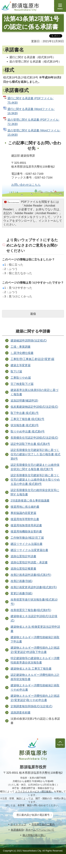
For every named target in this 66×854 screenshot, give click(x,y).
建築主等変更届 (21, 365)
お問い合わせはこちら (26, 184)
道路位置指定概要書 (23, 568)
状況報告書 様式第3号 (25, 425)
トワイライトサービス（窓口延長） (34, 791)
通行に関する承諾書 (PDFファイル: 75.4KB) (30, 100)
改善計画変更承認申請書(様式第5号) (34, 587)
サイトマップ (18, 824)
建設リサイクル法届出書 (26, 543)
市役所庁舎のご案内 (43, 824)
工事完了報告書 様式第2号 (27, 419)
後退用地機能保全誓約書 (26, 531)
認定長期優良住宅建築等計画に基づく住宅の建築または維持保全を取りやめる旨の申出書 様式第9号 (35, 479)
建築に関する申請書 (33, 331)
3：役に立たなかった (17, 273)
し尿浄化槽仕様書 (22, 353)
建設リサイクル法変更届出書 (29, 550)
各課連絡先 (17, 829)
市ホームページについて (40, 829)
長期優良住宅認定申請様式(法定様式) (34, 437)
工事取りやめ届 (21, 377)
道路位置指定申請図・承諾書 (29, 562)
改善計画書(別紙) (21, 581)
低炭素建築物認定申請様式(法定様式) (34, 406)
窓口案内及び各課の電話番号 (33, 814)
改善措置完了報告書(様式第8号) (31, 610)
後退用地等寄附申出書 (25, 519)
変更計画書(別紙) (21, 593)
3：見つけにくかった (17, 296)
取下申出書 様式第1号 (25, 413)
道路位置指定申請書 (23, 556)
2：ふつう (10, 269)
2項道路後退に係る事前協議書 (30, 500)
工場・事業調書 (21, 346)
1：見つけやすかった (17, 287)
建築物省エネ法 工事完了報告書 (31, 668)
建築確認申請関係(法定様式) (29, 340)
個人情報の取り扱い (34, 835)
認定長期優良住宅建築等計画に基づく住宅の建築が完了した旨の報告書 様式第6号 (35, 454)
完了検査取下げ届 (22, 383)
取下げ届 (16, 371)
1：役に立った (13, 264)
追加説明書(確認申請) (24, 400)
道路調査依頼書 (21, 712)
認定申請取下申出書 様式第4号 (30, 443)
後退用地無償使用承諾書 (26, 525)
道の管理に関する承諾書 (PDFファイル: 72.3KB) (33, 122)
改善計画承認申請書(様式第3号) (31, 574)
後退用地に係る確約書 (25, 506)
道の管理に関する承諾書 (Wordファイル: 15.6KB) (33, 132)
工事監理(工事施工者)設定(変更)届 (32, 359)
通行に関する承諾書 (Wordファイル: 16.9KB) (31, 111)
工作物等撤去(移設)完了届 (27, 537)
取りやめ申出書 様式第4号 (28, 431)
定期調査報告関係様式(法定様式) (31, 706)
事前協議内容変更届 (23, 513)
